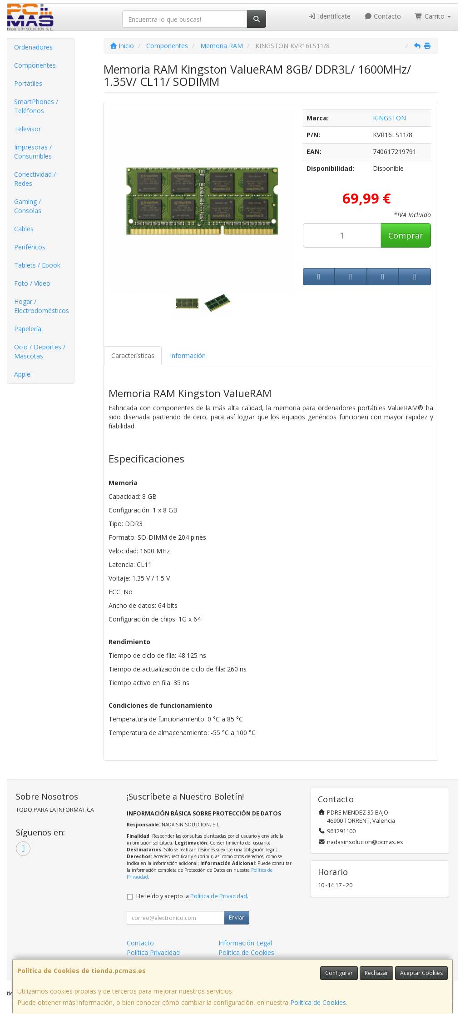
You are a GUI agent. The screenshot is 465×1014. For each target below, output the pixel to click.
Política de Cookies (318, 1002)
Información (188, 355)
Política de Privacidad (218, 896)
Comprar (405, 235)
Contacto (382, 16)
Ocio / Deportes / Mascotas (39, 351)
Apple (22, 374)
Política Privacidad (153, 952)
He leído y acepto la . (192, 896)
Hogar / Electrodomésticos (41, 306)
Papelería (27, 328)
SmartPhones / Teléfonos (36, 106)
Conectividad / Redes (35, 179)
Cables (24, 228)
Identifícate (329, 16)
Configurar (339, 973)
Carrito (433, 16)
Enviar (236, 917)
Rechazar (376, 973)
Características (132, 355)
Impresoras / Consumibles (33, 151)
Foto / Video (32, 283)
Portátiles (28, 83)
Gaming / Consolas (27, 206)
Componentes (35, 65)
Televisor (27, 128)
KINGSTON (389, 118)
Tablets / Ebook (37, 265)
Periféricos (29, 247)
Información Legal (245, 943)
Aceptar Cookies (421, 973)
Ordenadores (33, 47)
